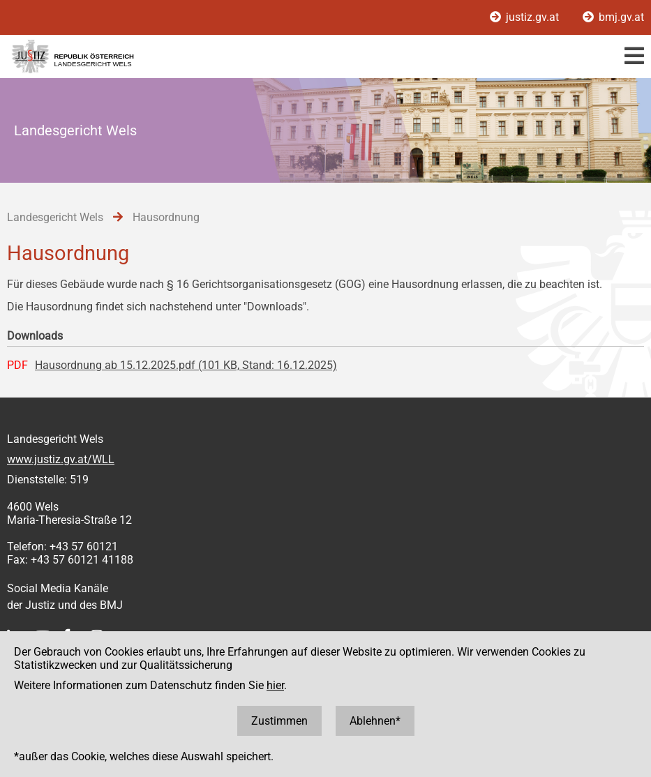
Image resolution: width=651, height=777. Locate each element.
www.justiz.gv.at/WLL (60, 459)
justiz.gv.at (526, 17)
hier (275, 685)
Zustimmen (279, 720)
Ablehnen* (375, 720)
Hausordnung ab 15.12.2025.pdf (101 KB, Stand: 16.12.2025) (186, 365)
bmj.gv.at (613, 17)
